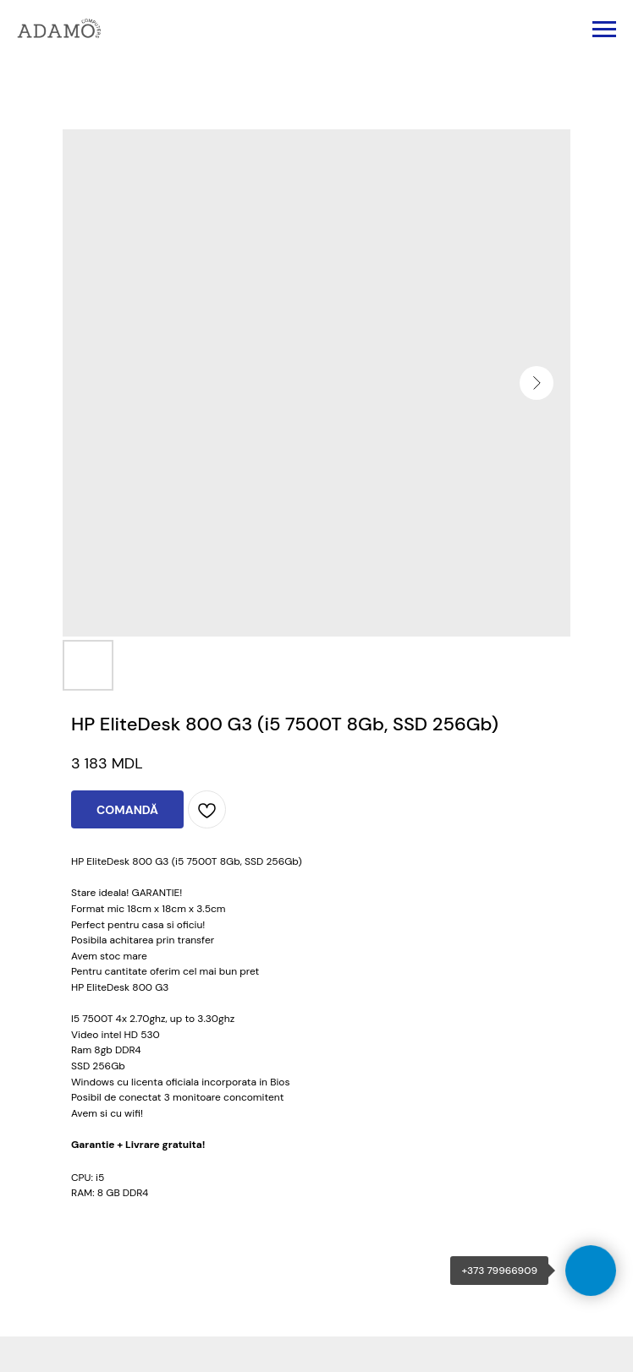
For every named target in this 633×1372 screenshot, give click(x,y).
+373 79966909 (499, 1270)
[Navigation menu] (604, 29)
